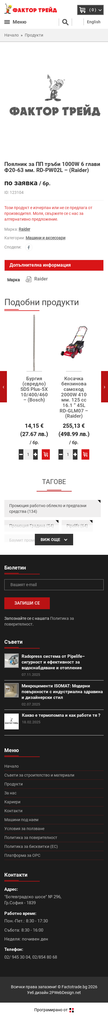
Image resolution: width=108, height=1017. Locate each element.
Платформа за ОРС (22, 855)
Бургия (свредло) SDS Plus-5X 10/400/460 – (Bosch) (34, 389)
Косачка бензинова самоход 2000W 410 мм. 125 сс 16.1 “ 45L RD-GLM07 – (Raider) (74, 397)
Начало (11, 766)
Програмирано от (54, 1010)
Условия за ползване (24, 828)
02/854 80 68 (44, 957)
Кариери (12, 802)
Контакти (13, 810)
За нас (10, 793)
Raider (24, 229)
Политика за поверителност (30, 837)
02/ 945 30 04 (17, 957)
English (94, 22)
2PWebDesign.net (65, 992)
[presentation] (3, 386)
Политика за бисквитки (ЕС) (31, 846)
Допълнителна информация (40, 265)
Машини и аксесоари (45, 238)
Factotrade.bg (74, 986)
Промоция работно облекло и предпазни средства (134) (47, 508)
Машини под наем (21, 819)
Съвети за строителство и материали (39, 775)
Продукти (13, 784)
